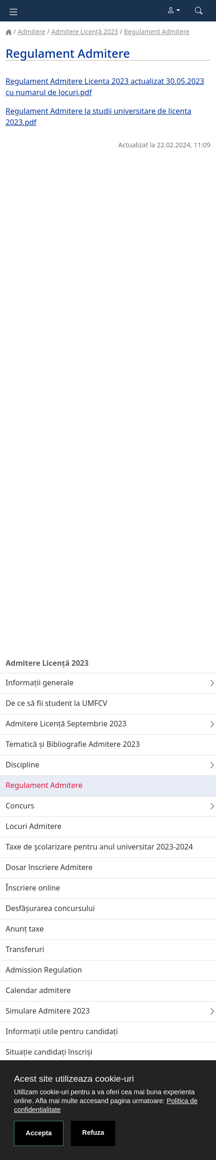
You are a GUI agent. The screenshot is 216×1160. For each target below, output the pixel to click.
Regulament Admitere (156, 31)
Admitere (31, 31)
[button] (174, 11)
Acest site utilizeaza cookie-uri (74, 1078)
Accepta (39, 1133)
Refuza (93, 1132)
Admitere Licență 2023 (84, 31)
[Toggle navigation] (13, 11)
